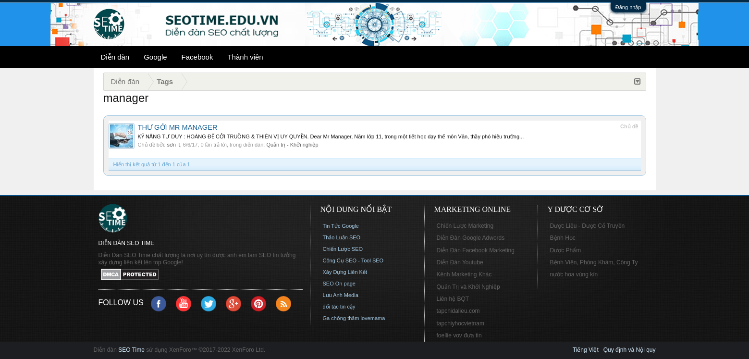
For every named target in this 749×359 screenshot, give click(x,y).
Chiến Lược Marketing (465, 226)
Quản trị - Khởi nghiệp (292, 145)
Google (155, 57)
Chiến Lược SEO (343, 249)
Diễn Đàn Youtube (460, 262)
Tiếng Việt (586, 350)
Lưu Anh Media (340, 295)
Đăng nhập (628, 7)
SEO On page (339, 283)
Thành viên (245, 57)
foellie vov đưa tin (459, 335)
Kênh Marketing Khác (464, 274)
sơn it (173, 145)
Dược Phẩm (565, 250)
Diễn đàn (115, 57)
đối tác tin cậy (339, 306)
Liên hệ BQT (453, 299)
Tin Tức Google (341, 226)
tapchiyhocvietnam (460, 323)
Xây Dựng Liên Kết (345, 272)
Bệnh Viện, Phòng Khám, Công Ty (594, 262)
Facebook (197, 57)
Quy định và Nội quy (629, 350)
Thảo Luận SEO (342, 237)
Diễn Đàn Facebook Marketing (476, 250)
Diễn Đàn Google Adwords (471, 238)
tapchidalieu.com (458, 311)
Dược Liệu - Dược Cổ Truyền (587, 226)
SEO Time (131, 350)
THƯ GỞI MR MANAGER (178, 127)
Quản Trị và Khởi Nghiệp (468, 287)
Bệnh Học (563, 238)
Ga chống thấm (341, 318)
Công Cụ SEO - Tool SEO (353, 260)
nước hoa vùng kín (574, 274)
